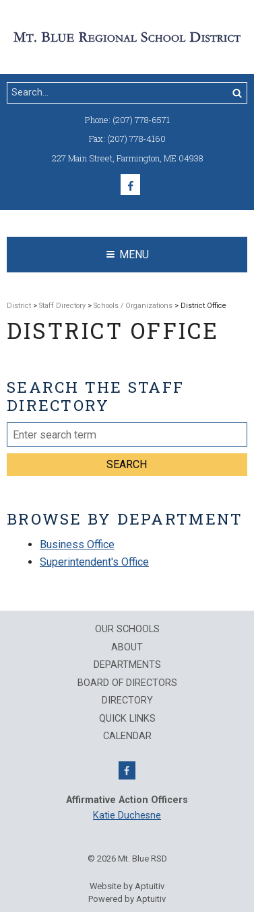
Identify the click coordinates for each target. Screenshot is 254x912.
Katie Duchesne (127, 815)
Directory (127, 701)
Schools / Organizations (133, 305)
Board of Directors (127, 683)
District (19, 305)
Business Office (77, 544)
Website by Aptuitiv (127, 886)
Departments (127, 665)
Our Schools (127, 629)
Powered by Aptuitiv (127, 899)
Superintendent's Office (94, 562)
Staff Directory (62, 305)
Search (127, 464)
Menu (127, 254)
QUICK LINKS (127, 719)
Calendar (127, 736)
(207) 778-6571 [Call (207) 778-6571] (141, 120)
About (127, 647)
